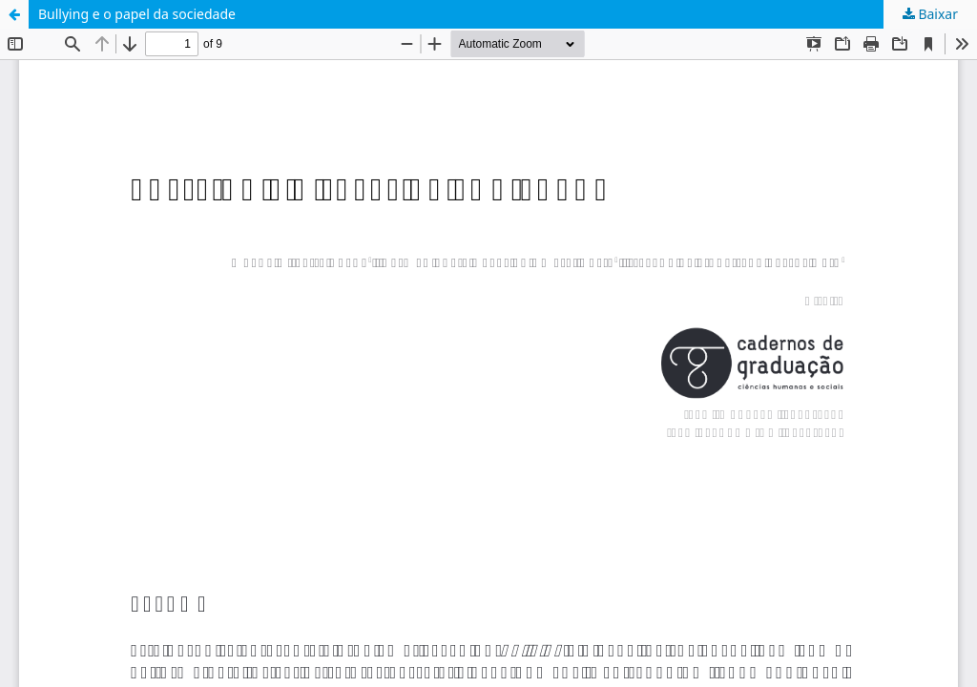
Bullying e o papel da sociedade (137, 14)
